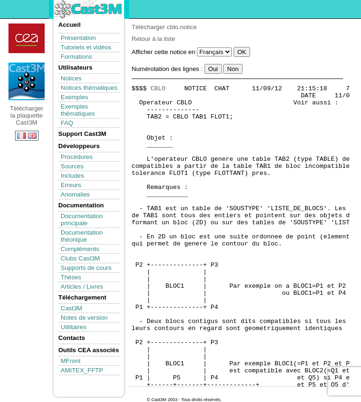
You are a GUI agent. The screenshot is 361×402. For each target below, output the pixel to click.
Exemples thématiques (78, 110)
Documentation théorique (82, 236)
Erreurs (71, 185)
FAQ (67, 122)
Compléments (80, 248)
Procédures (77, 156)
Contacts (71, 337)
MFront (70, 360)
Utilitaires (73, 327)
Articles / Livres (82, 286)
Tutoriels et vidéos (86, 47)
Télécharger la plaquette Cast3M (26, 81)
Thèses (71, 277)
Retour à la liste (153, 38)
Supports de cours (86, 267)
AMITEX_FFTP (82, 370)
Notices (71, 78)
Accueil (69, 24)
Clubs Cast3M (80, 258)
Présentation (78, 37)
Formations (76, 56)
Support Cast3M (82, 133)
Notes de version (84, 317)
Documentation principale (82, 220)
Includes (72, 175)
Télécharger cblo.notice (164, 27)
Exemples (74, 97)
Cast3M (71, 308)
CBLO (157, 88)
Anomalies (75, 194)
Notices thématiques (89, 87)
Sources (72, 166)
